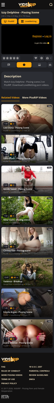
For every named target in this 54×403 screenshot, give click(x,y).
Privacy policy (9, 383)
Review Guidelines (38, 375)
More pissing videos (11, 375)
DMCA (32, 379)
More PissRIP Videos (34, 97)
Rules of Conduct (10, 371)
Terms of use (8, 379)
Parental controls (39, 371)
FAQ (3, 367)
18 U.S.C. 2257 (35, 367)
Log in (47, 36)
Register (37, 36)
